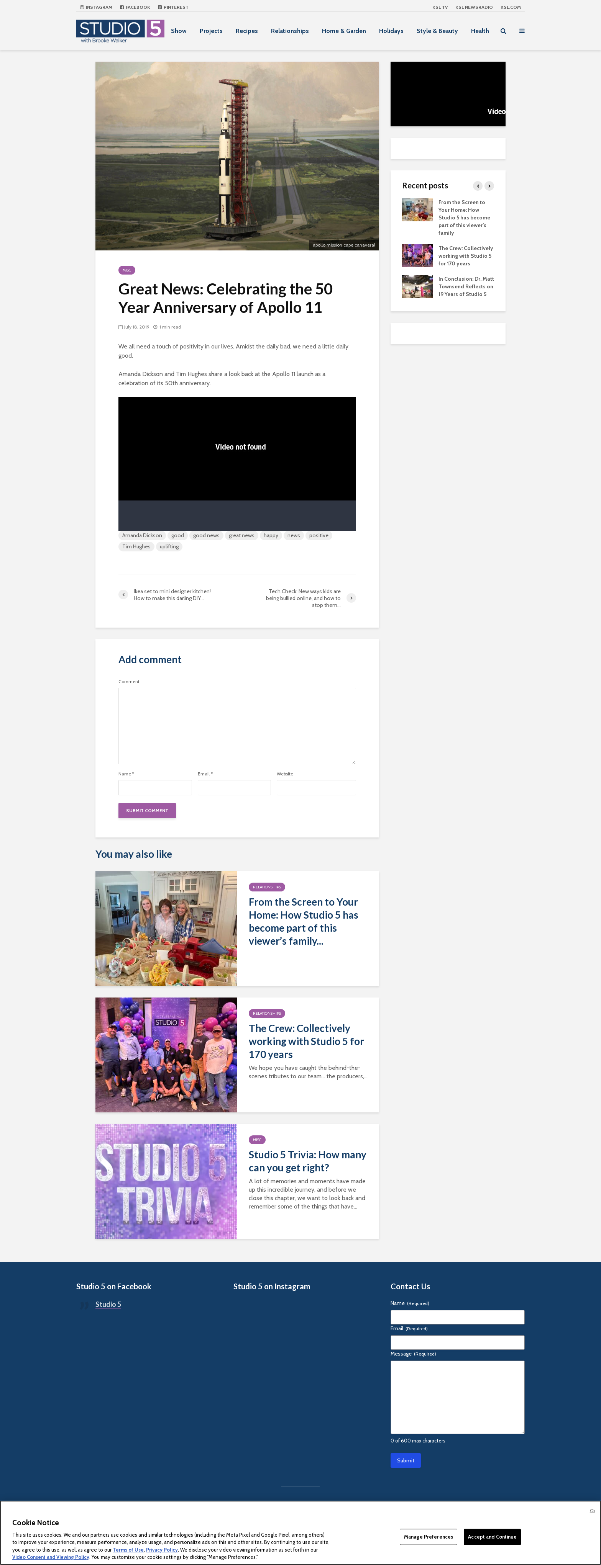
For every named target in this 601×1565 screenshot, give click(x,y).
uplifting (169, 546)
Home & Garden (344, 30)
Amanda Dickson (142, 535)
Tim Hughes (136, 546)
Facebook (135, 7)
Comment (129, 681)
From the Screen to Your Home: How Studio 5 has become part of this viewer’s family (464, 217)
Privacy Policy (162, 1550)
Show (179, 30)
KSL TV (440, 7)
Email (205, 774)
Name (126, 774)
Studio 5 (108, 1304)
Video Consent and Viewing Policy (50, 1557)
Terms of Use (128, 1550)
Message (413, 1353)
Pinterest (173, 7)
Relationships (290, 30)
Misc (127, 270)
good (177, 535)
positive (318, 535)
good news (206, 535)
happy (271, 535)
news (293, 535)
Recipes (247, 30)
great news (242, 535)
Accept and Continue (492, 1537)
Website (285, 774)
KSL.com (511, 7)
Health (480, 30)
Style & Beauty (437, 30)
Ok (592, 1510)
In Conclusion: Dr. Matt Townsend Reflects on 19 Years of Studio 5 (466, 286)
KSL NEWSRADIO (474, 7)
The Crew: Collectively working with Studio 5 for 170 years (306, 1041)
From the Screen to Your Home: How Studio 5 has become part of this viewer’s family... (303, 921)
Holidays (391, 30)
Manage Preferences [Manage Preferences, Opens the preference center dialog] (428, 1537)
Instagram (96, 7)
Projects (211, 30)
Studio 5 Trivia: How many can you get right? (307, 1161)
